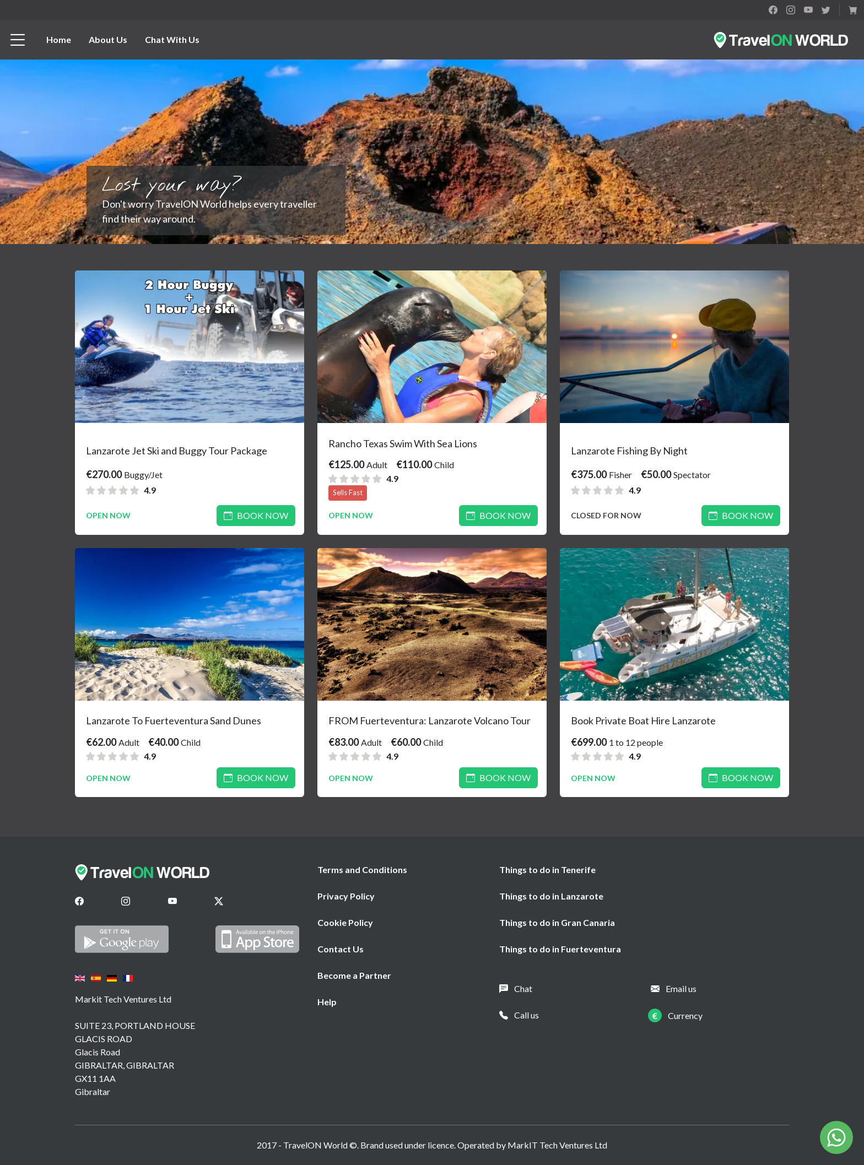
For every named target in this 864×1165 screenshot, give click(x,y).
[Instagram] (125, 901)
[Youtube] (172, 901)
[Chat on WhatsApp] (836, 1136)
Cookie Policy (345, 922)
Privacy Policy (346, 896)
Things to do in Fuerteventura (560, 949)
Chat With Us (172, 39)
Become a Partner (354, 975)
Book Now (256, 515)
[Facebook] (79, 901)
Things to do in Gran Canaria (557, 922)
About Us (108, 39)
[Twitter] (218, 901)
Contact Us (340, 949)
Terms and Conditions (362, 869)
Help (327, 1001)
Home (58, 39)
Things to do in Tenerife (547, 869)
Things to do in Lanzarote (551, 896)
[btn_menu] (18, 39)
